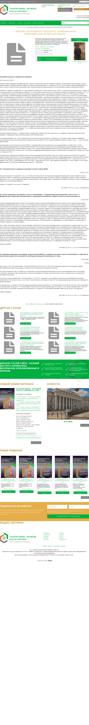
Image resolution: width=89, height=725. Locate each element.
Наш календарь (45, 48)
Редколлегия (11, 2)
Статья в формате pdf (52, 59)
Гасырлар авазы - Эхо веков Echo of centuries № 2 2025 (28, 389)
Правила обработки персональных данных (54, 546)
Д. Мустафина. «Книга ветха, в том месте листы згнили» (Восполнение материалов (76, 314)
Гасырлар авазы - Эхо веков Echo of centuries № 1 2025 (26, 481)
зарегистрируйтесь (38, 304)
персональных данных (64, 512)
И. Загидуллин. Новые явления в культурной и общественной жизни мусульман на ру (76, 343)
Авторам (26, 2)
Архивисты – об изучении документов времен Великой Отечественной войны (66, 416)
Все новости (84, 425)
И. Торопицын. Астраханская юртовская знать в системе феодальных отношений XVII (30, 329)
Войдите (28, 304)
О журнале (3, 2)
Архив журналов (36, 442)
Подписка (19, 2)
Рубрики (27, 23)
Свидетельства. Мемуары (23, 424)
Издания (11, 23)
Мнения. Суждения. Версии (23, 423)
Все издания (85, 497)
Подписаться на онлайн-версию (28, 437)
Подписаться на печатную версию (66, 9)
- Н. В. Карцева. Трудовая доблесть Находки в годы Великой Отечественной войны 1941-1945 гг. (28, 403)
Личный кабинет (80, 9)
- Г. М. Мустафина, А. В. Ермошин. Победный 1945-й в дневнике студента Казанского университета (28, 398)
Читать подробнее (26, 323)
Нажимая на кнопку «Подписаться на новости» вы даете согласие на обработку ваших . (66, 511)
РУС (84, 1)
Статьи (19, 23)
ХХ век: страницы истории (23, 419)
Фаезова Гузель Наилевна (47, 47)
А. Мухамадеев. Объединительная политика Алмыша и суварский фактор (31, 314)
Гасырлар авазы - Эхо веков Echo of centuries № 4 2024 (44, 481)
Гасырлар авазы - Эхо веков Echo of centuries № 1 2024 (80, 481)
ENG (87, 1)
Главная (3, 23)
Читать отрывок (21, 430)
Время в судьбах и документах (24, 421)
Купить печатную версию (26, 433)
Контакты (32, 2)
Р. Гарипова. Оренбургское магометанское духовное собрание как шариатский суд (75, 329)
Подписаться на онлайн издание (8, 492)
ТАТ (81, 1)
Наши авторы (37, 23)
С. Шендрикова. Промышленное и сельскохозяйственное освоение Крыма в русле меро (32, 343)
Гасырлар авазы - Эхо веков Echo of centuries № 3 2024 (62, 481)
